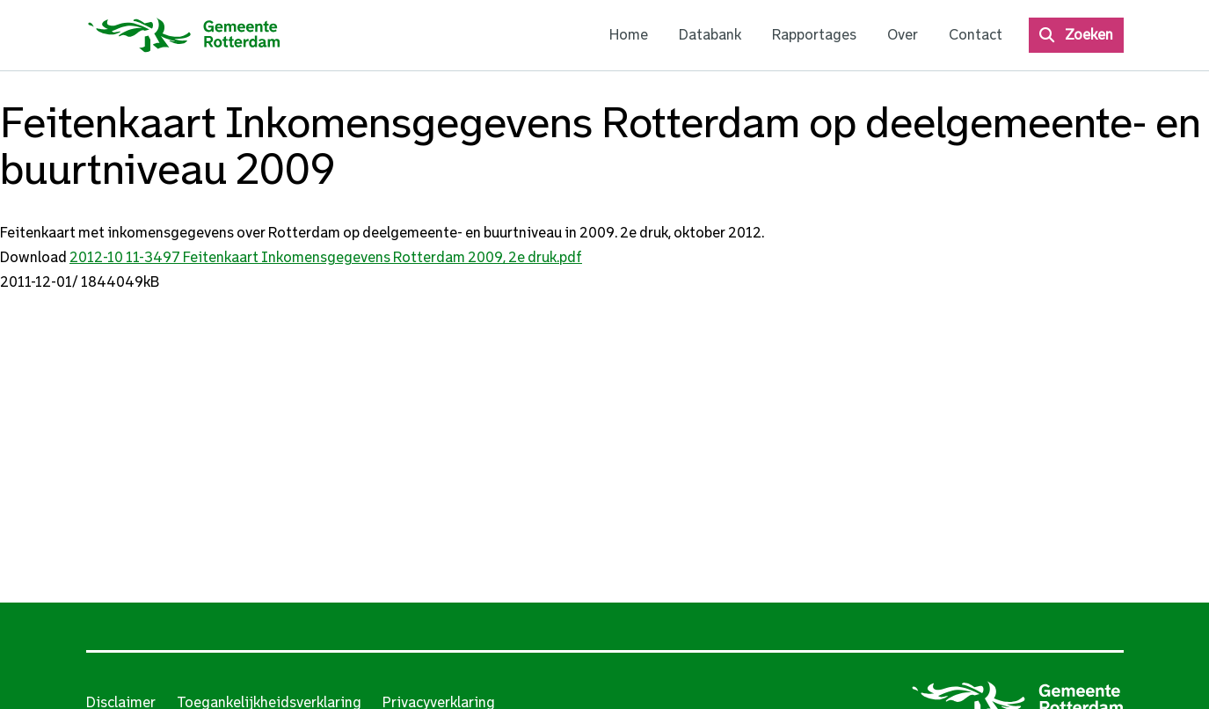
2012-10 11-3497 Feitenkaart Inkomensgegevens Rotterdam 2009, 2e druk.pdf (325, 257)
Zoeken (1089, 34)
